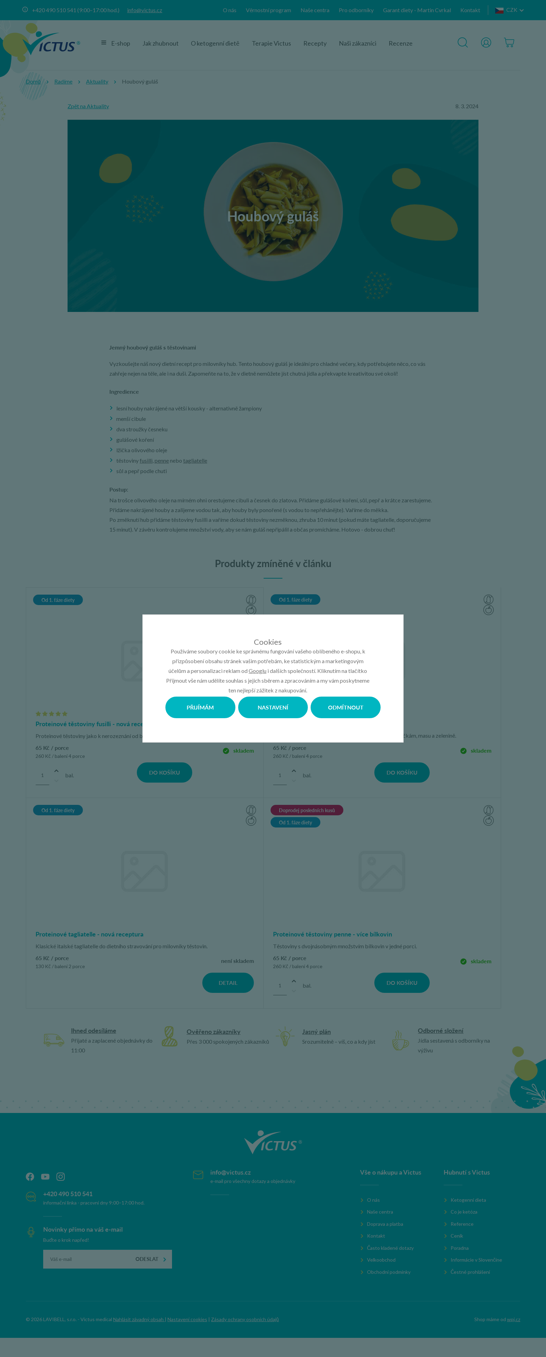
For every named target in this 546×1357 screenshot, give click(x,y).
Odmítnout (346, 707)
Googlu (257, 670)
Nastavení (273, 707)
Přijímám (200, 707)
